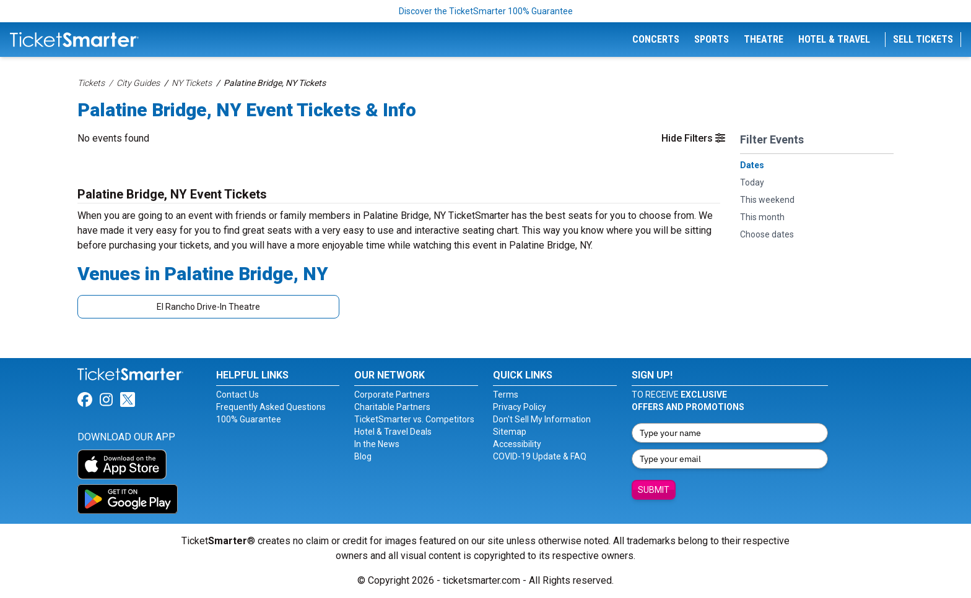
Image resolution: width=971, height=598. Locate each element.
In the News (376, 444)
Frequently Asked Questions (271, 407)
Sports (711, 39)
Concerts (655, 39)
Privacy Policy (519, 407)
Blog (363, 456)
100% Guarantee (248, 419)
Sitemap (509, 432)
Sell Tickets (923, 39)
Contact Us (237, 394)
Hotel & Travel (834, 39)
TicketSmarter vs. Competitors (414, 419)
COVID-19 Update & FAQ (539, 456)
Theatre (763, 39)
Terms (505, 394)
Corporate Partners (392, 394)
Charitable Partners (392, 407)
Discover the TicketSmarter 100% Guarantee (486, 11)
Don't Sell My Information (542, 419)
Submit (653, 490)
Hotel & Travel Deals (393, 432)
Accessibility (517, 444)
